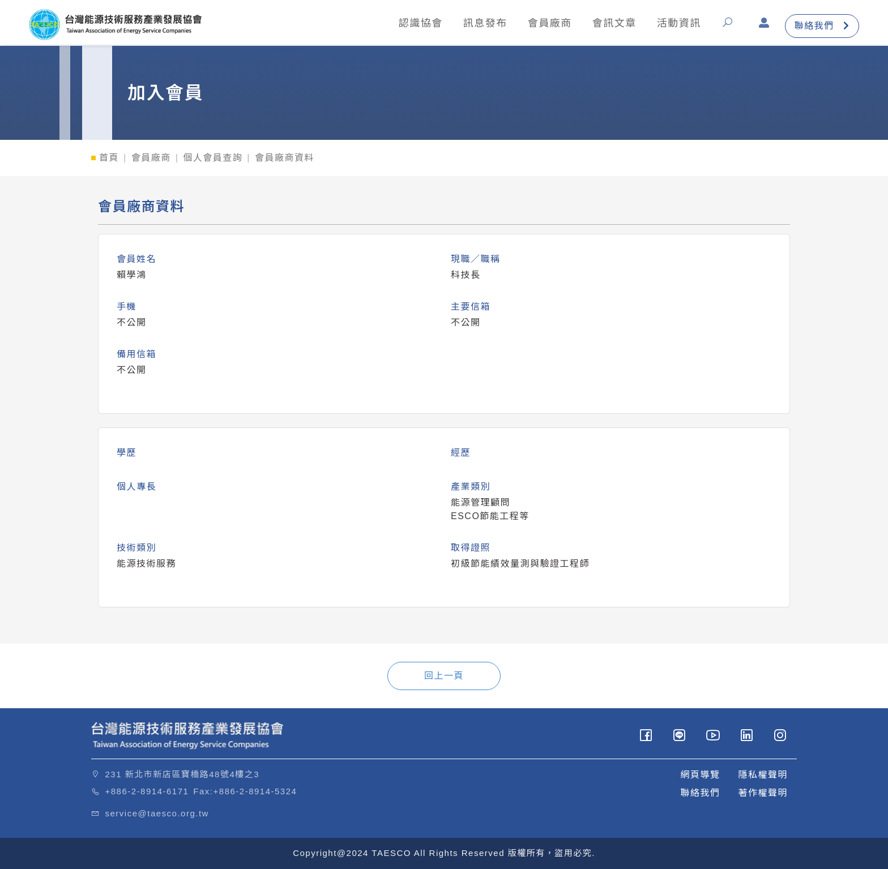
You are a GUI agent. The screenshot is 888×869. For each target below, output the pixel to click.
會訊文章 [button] (606, 24)
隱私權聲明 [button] (763, 775)
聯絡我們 (814, 27)
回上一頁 (444, 675)
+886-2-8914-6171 (147, 791)
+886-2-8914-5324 (255, 791)
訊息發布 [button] (477, 24)
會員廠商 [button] (542, 24)
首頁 (109, 157)
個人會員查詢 (212, 157)
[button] (722, 27)
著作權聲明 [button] (763, 793)
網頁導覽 (700, 775)
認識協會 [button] (413, 24)
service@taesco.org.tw (157, 813)
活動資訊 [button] (671, 24)
